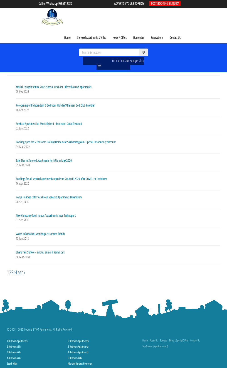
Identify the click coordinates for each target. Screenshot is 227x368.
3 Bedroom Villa (14, 352)
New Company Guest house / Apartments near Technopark (46, 215)
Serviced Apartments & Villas (91, 37)
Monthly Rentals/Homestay (80, 364)
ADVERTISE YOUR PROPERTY (129, 3)
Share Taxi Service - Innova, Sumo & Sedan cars (40, 252)
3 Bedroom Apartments (78, 347)
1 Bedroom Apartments (17, 341)
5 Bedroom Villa (75, 358)
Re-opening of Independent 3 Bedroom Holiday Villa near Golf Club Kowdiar (55, 105)
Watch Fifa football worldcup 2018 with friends (40, 234)
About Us (154, 340)
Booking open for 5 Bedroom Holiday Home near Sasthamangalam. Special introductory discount (66, 142)
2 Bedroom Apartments (78, 341)
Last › (20, 272)
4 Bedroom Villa (14, 358)
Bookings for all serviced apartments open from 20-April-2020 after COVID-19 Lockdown (61, 179)
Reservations (157, 37)
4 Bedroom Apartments (78, 352)
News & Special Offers (178, 340)
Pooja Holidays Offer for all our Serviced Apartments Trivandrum (49, 197)
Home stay (138, 37)
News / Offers (119, 37)
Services (163, 340)
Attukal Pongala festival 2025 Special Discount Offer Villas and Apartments (53, 87)
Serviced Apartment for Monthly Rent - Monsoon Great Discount (49, 124)
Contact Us (175, 37)
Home (67, 37)
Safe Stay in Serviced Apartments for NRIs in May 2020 (44, 160)
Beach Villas (12, 364)
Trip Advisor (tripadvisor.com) (155, 346)
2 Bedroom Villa (14, 347)
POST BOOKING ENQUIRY (165, 3)
